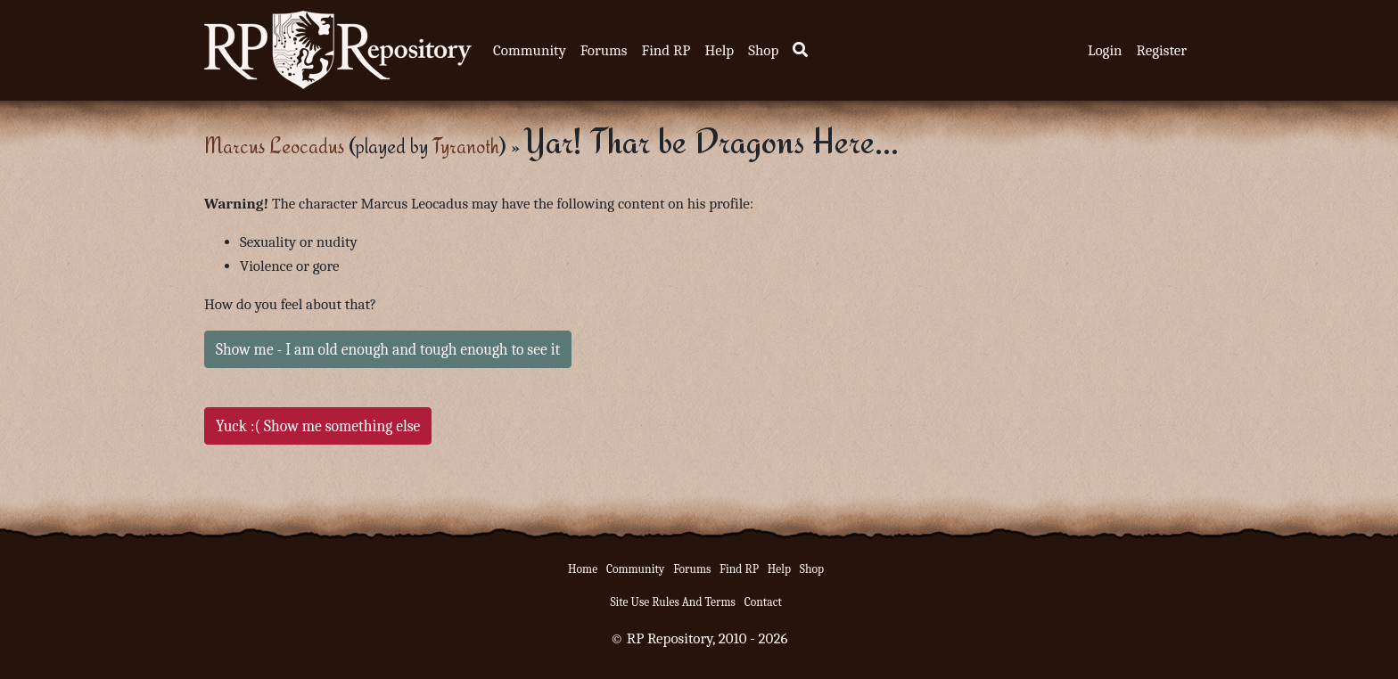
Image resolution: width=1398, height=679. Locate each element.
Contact (763, 602)
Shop (763, 50)
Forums (604, 50)
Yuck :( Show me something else (318, 426)
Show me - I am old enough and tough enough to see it (388, 349)
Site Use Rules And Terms (673, 602)
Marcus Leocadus (274, 146)
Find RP (665, 50)
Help (719, 50)
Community (529, 50)
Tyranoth (465, 146)
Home (582, 569)
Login (1105, 50)
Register (1162, 50)
